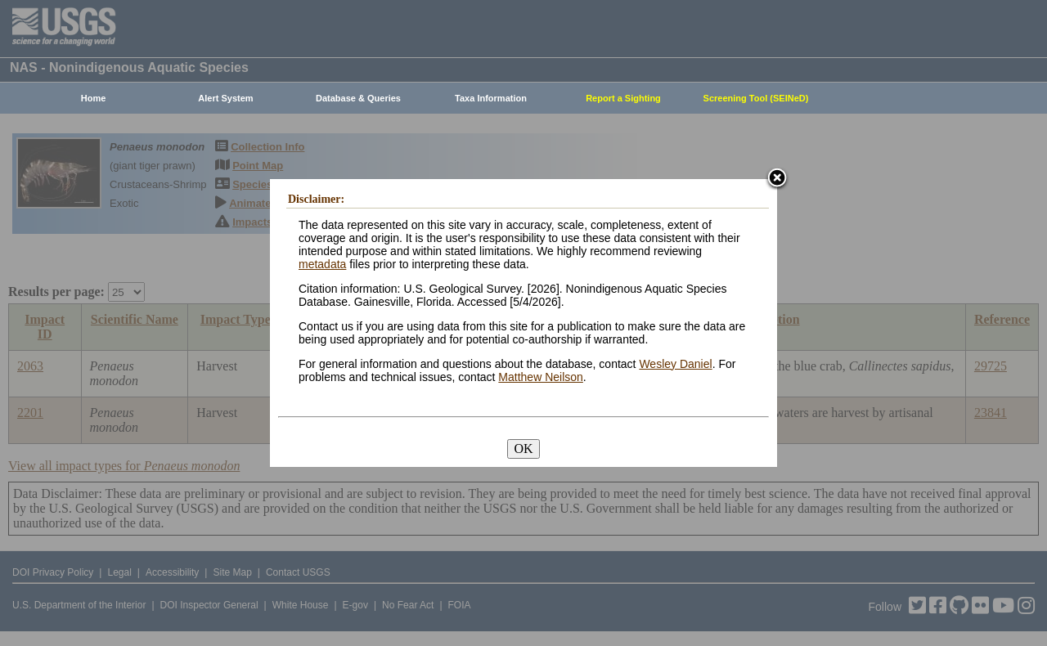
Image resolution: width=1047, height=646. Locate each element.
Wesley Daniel (675, 363)
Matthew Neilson (540, 377)
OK (523, 448)
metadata (322, 264)
